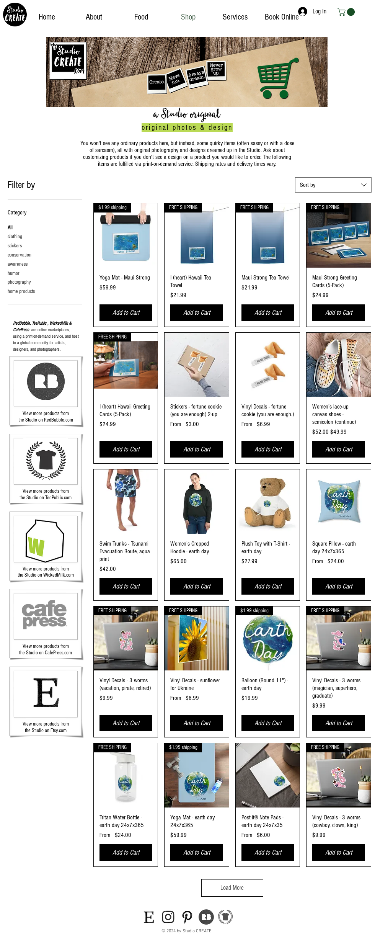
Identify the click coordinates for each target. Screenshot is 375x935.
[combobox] (333, 185)
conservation (19, 254)
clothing (15, 236)
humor (14, 272)
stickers (15, 245)
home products (21, 290)
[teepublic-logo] (225, 917)
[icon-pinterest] (187, 917)
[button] (347, 12)
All (10, 227)
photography (19, 281)
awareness (18, 263)
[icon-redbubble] (206, 917)
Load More (232, 887)
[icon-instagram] (168, 917)
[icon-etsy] (149, 917)
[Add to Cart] (125, 312)
